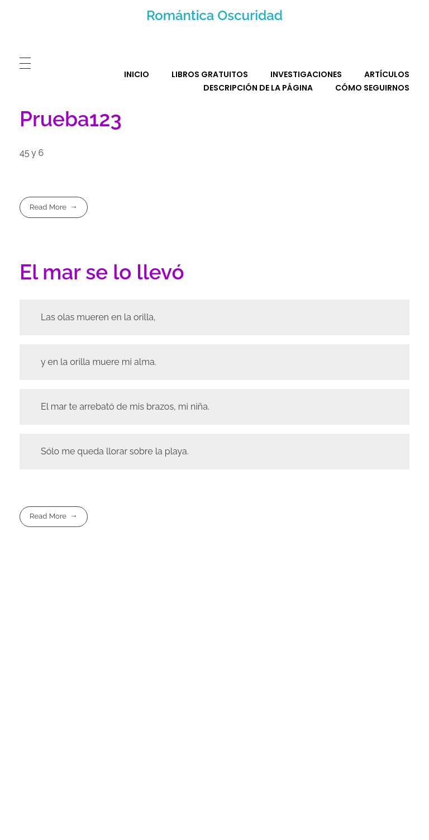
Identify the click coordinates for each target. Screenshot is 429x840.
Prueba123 (71, 119)
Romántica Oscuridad (214, 15)
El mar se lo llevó (102, 272)
